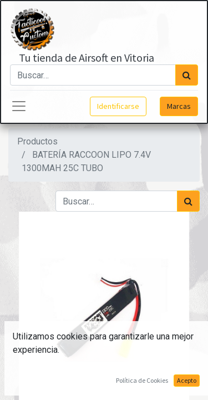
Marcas (179, 106)
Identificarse (118, 106)
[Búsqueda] (186, 75)
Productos (37, 141)
